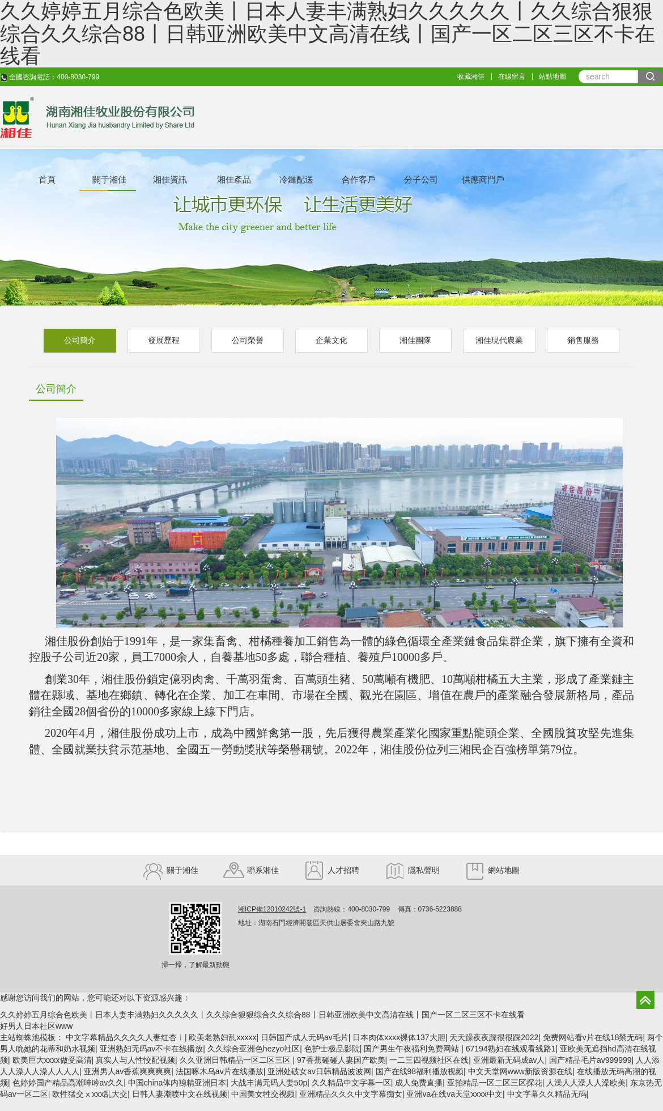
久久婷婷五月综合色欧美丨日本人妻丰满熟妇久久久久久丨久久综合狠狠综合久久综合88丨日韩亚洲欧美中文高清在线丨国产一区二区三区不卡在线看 (262, 1014)
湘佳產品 (234, 179)
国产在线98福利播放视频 (420, 1071)
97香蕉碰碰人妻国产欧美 (341, 1060)
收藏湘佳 (470, 76)
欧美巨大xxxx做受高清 (52, 1060)
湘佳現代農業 (499, 340)
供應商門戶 (483, 179)
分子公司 (421, 179)
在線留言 (511, 76)
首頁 (47, 179)
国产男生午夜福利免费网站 (412, 1048)
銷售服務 (583, 340)
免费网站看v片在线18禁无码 (593, 1037)
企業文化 (331, 340)
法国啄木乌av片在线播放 (220, 1071)
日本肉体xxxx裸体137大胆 (398, 1037)
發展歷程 (164, 340)
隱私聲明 (412, 870)
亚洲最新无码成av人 (509, 1060)
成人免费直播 (419, 1082)
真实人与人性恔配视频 (135, 1060)
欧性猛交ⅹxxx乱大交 (90, 1094)
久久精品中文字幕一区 (351, 1082)
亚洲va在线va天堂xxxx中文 (454, 1094)
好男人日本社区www (36, 1026)
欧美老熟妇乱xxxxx (222, 1037)
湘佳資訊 (170, 179)
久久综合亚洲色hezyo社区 (253, 1048)
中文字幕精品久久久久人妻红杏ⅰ (125, 1037)
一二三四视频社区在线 (429, 1060)
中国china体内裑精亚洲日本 (177, 1082)
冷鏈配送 (296, 179)
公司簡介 (80, 340)
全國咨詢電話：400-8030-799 (49, 77)
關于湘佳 (109, 179)
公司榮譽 (248, 340)
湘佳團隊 (415, 340)
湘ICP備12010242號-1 (272, 909)
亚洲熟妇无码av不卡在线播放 (151, 1048)
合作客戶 (359, 179)
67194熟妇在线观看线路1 (511, 1048)
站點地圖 (552, 76)
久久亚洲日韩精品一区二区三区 (236, 1060)
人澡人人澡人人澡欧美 (586, 1082)
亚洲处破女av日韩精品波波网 (319, 1071)
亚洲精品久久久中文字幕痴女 (350, 1094)
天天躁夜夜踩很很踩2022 (493, 1037)
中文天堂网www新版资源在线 (520, 1071)
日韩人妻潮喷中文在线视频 (179, 1094)
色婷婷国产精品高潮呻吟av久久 (68, 1082)
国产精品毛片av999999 (590, 1060)
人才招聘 (331, 870)
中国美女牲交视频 (263, 1094)
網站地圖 (492, 870)
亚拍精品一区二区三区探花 (494, 1082)
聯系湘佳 (251, 870)
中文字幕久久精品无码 (546, 1094)
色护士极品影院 (332, 1048)
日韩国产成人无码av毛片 (304, 1037)
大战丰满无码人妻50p (269, 1082)
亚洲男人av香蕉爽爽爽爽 (128, 1071)
